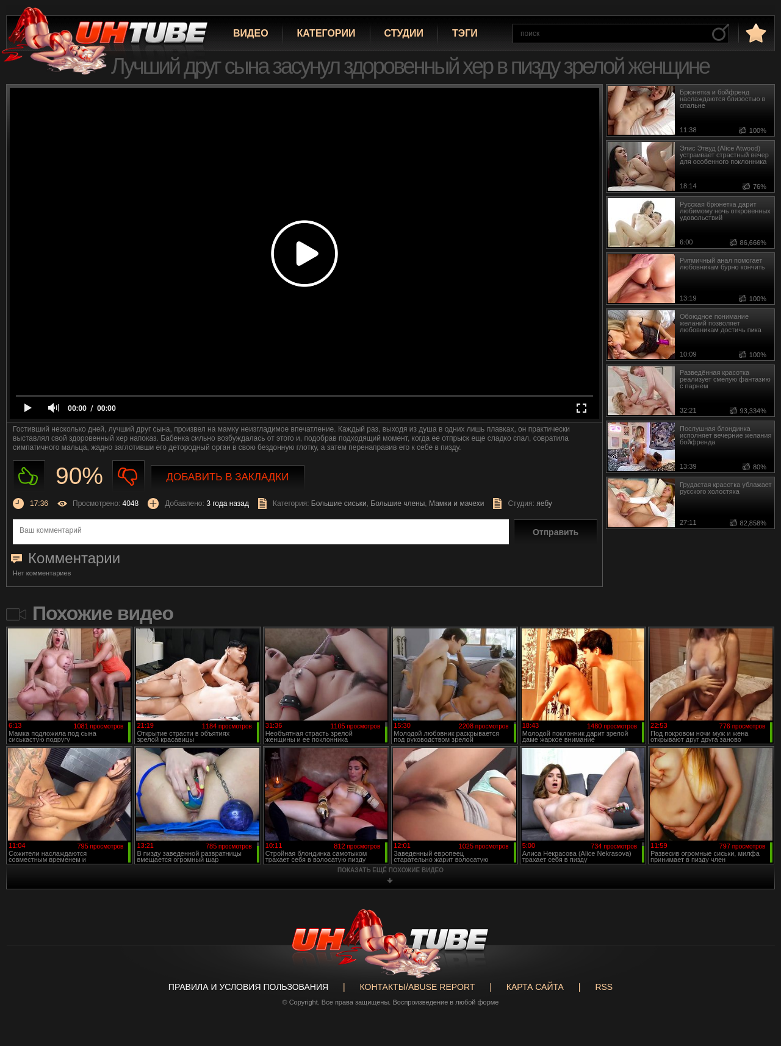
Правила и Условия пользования (248, 987)
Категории (326, 33)
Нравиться (29, 476)
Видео (250, 33)
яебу (544, 503)
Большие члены (397, 503)
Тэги (465, 33)
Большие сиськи (339, 503)
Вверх (753, 985)
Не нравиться (128, 476)
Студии (403, 33)
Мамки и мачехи (456, 503)
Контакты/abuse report (417, 987)
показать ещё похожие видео (390, 870)
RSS (604, 987)
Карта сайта (535, 987)
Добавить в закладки (228, 477)
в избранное (754, 33)
